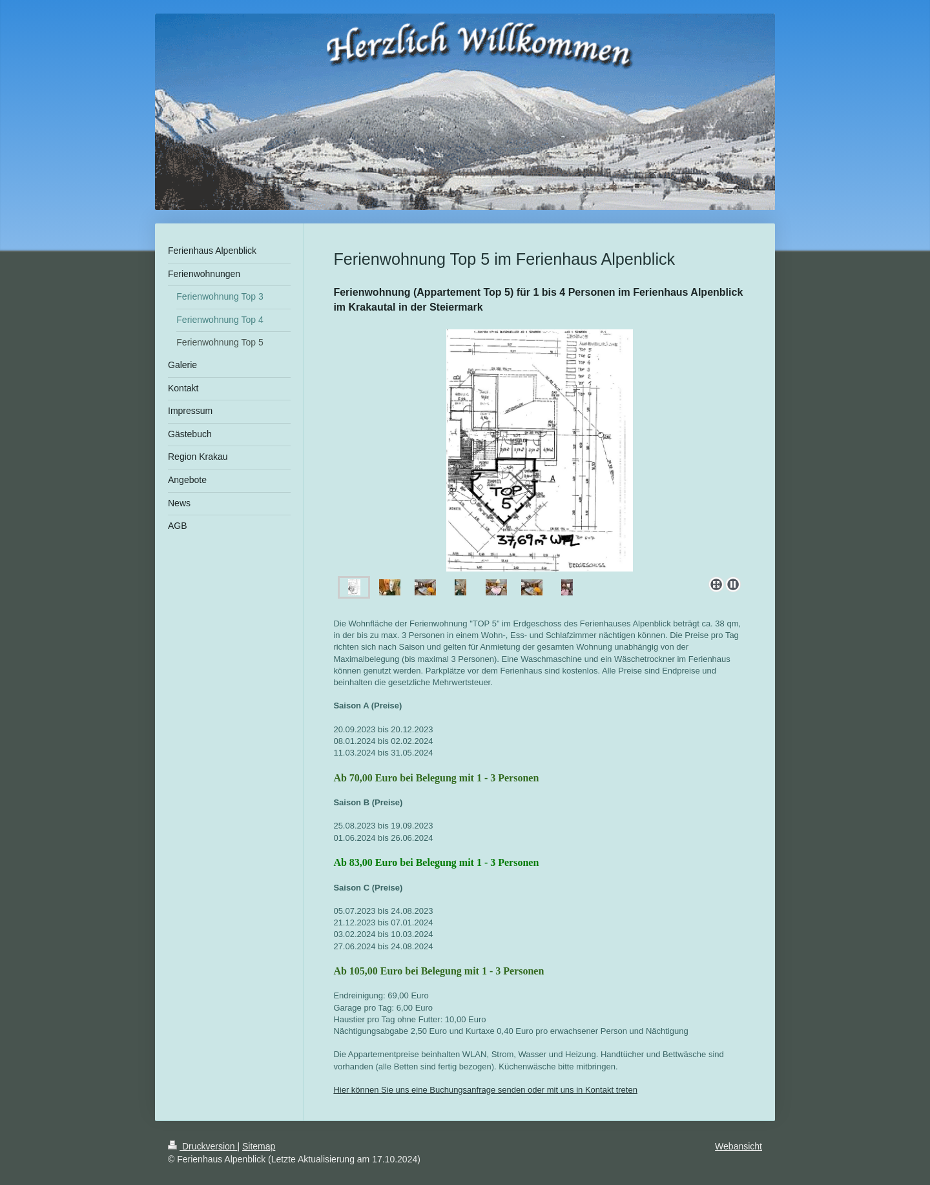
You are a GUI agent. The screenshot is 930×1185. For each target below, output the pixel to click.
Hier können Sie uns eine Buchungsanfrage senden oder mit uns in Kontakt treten (485, 1090)
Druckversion (202, 1146)
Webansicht (738, 1146)
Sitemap (258, 1146)
